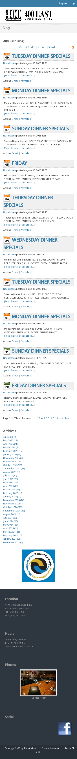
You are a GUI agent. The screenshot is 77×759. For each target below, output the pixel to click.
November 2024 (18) (13, 503)
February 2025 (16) (13, 493)
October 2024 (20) (12, 507)
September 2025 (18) (14, 468)
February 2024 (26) (13, 535)
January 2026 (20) (12, 454)
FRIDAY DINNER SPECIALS (39, 386)
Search (52, 47)
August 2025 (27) (12, 472)
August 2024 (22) (12, 514)
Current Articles (27, 47)
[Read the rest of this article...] (19, 75)
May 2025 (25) (10, 482)
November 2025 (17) (13, 461)
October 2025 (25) (12, 465)
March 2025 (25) (11, 489)
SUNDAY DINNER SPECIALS (40, 129)
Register (63, 3)
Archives (42, 47)
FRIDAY (19, 163)
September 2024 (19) (14, 510)
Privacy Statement (51, 748)
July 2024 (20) (10, 517)
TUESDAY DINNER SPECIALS (41, 56)
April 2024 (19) (10, 528)
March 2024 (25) (11, 531)
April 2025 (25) (10, 486)
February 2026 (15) (13, 451)
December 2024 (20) (13, 500)
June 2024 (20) (10, 521)
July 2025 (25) (10, 475)
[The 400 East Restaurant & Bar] (29, 15)
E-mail (15, 81)
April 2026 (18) (10, 444)
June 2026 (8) (10, 437)
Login (73, 3)
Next (61, 418)
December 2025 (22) (13, 458)
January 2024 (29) (12, 538)
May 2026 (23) (10, 440)
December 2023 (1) (13, 542)
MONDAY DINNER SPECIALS (41, 91)
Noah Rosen (9, 63)
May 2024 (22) (10, 524)
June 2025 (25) (10, 479)
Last (67, 418)
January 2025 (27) (12, 496)
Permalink (26, 81)
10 (56, 418)
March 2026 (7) (11, 447)
